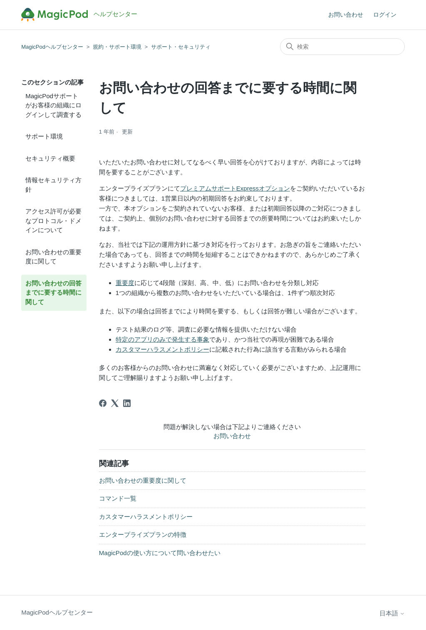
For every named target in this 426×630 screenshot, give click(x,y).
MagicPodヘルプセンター (52, 47)
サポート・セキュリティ (181, 47)
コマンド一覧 (117, 498)
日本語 (392, 613)
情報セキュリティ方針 (53, 184)
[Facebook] (102, 403)
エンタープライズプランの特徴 (142, 534)
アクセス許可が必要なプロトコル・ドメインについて (53, 220)
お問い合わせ (345, 14)
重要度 (125, 282)
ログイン (384, 14)
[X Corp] (115, 403)
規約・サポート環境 (117, 47)
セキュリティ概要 (50, 158)
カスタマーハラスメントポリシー (162, 349)
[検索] (342, 46)
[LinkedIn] (127, 403)
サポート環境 (44, 136)
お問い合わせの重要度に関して (53, 256)
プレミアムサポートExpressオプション (235, 188)
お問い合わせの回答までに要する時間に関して (53, 292)
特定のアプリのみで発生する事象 (162, 339)
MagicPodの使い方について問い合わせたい (159, 552)
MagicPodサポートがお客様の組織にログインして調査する (53, 105)
